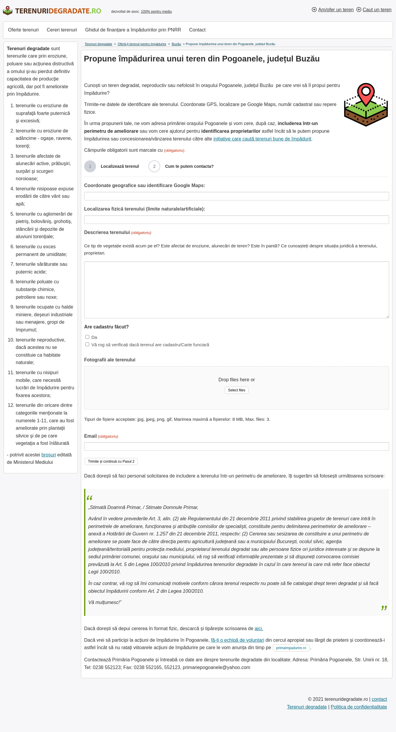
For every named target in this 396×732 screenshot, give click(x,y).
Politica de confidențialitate (359, 706)
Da (94, 337)
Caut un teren (377, 9)
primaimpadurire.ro (291, 648)
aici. (259, 628)
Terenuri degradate (307, 706)
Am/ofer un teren (335, 9)
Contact (197, 29)
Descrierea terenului (117, 233)
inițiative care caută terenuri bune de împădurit (262, 138)
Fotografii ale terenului (109, 359)
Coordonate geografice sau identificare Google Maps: (144, 185)
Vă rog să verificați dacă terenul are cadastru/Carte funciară (150, 344)
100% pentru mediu (156, 12)
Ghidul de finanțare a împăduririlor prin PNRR (133, 29)
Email (101, 437)
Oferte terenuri (23, 29)
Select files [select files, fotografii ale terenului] (236, 390)
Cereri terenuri (62, 29)
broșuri (48, 454)
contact (379, 699)
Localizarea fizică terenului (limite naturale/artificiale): (144, 208)
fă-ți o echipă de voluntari (237, 640)
